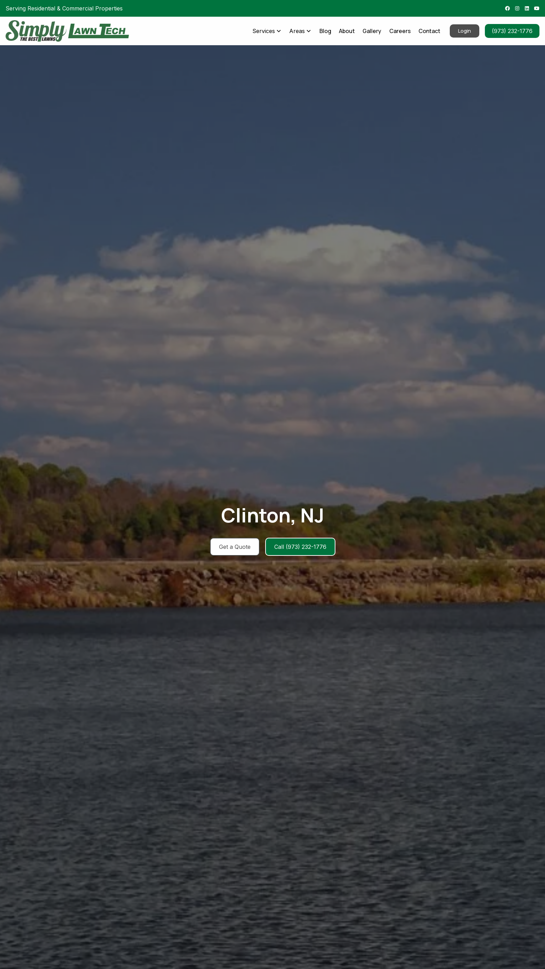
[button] (266, 31)
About (347, 31)
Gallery (372, 31)
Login (464, 30)
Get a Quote (235, 546)
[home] (36, 31)
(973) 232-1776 (512, 30)
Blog (325, 31)
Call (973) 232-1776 (300, 546)
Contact (429, 31)
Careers (400, 31)
